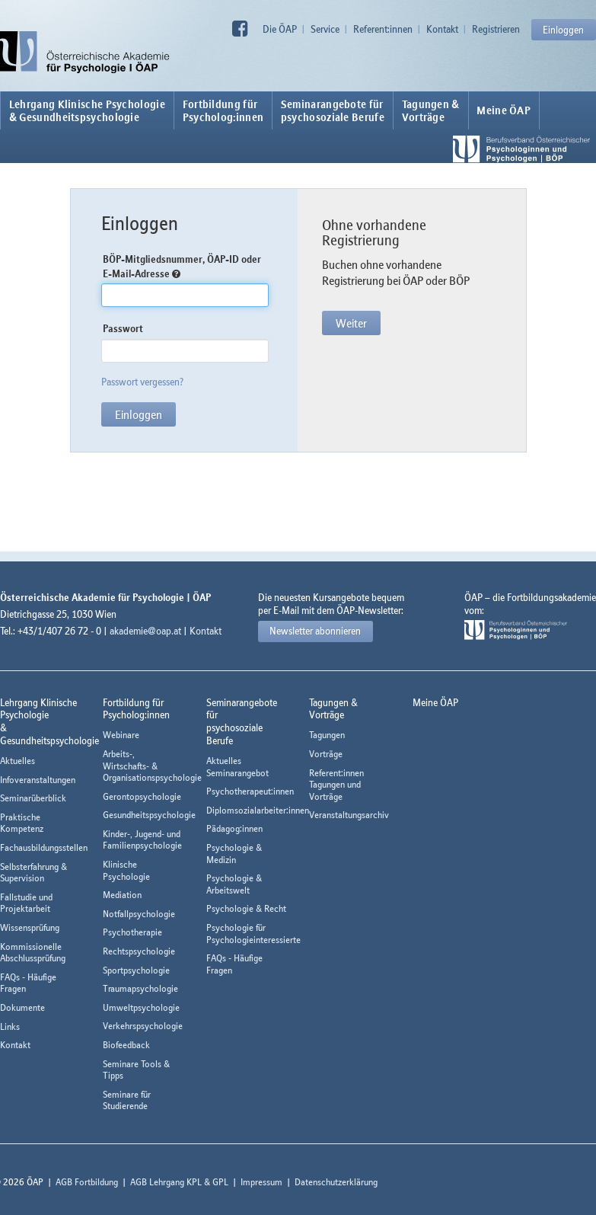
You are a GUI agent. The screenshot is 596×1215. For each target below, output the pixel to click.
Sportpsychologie (136, 970)
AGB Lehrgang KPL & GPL (179, 1182)
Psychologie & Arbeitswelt (234, 884)
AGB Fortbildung (87, 1182)
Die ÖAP (280, 29)
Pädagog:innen (234, 828)
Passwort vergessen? (142, 382)
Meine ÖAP (503, 110)
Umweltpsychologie (141, 1007)
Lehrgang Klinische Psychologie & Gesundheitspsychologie (87, 110)
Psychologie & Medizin (234, 853)
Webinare (121, 734)
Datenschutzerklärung (336, 1182)
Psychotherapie (132, 932)
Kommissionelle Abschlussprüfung (32, 952)
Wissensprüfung (29, 927)
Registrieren (496, 29)
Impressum (261, 1182)
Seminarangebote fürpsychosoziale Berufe (332, 110)
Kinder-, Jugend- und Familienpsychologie (142, 840)
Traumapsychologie (140, 988)
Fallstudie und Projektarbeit (26, 903)
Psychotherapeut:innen (250, 791)
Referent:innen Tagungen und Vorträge (336, 784)
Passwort (123, 328)
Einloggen (563, 30)
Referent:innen (383, 29)
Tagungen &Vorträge (431, 110)
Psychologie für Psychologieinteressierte (253, 933)
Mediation (122, 894)
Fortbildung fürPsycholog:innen (223, 110)
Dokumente (22, 1007)
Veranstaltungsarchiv (349, 814)
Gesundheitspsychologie (149, 814)
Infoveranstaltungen (37, 779)
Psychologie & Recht (246, 908)
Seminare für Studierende (127, 1100)
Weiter (351, 323)
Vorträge (326, 753)
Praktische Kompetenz (21, 823)
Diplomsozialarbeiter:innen (257, 810)
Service (325, 29)
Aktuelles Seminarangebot (237, 767)
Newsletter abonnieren (315, 631)
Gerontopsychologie (142, 796)
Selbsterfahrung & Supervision (33, 872)
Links (10, 1026)
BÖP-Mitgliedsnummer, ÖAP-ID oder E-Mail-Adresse (182, 266)
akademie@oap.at (145, 631)
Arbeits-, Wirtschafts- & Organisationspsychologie (152, 765)
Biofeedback (126, 1044)
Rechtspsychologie (139, 951)
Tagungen (327, 734)
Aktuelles (17, 760)
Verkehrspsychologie (143, 1025)
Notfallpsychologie (139, 913)
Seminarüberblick (33, 798)
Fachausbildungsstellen (44, 847)
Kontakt (442, 29)
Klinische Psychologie (126, 870)
